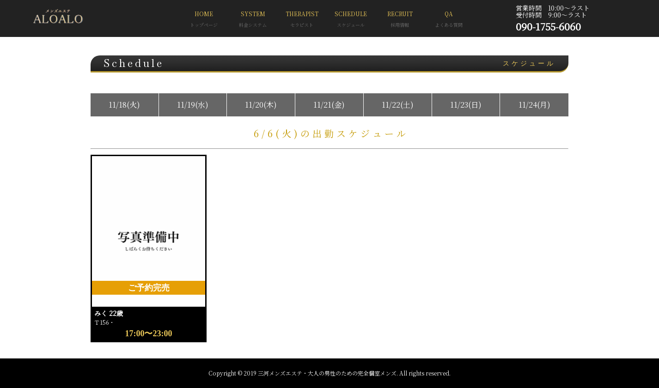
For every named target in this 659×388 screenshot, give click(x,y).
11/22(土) (398, 104)
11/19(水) (192, 104)
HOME (204, 20)
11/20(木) (261, 104)
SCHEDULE (351, 20)
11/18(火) (124, 104)
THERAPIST (302, 20)
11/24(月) (534, 104)
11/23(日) (466, 104)
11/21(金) (329, 104)
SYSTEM (253, 20)
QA (449, 20)
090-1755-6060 (548, 26)
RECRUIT (400, 20)
